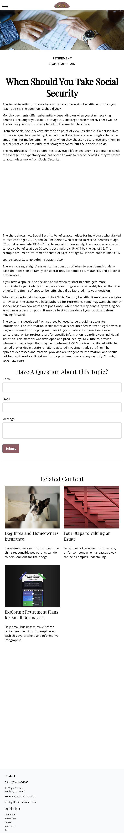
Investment (10, 818)
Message (8, 419)
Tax (7, 830)
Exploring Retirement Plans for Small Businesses (31, 614)
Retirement (10, 814)
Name (6, 379)
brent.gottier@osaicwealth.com (21, 802)
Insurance (10, 826)
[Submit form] (10, 448)
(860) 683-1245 (20, 782)
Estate (8, 822)
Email (6, 399)
